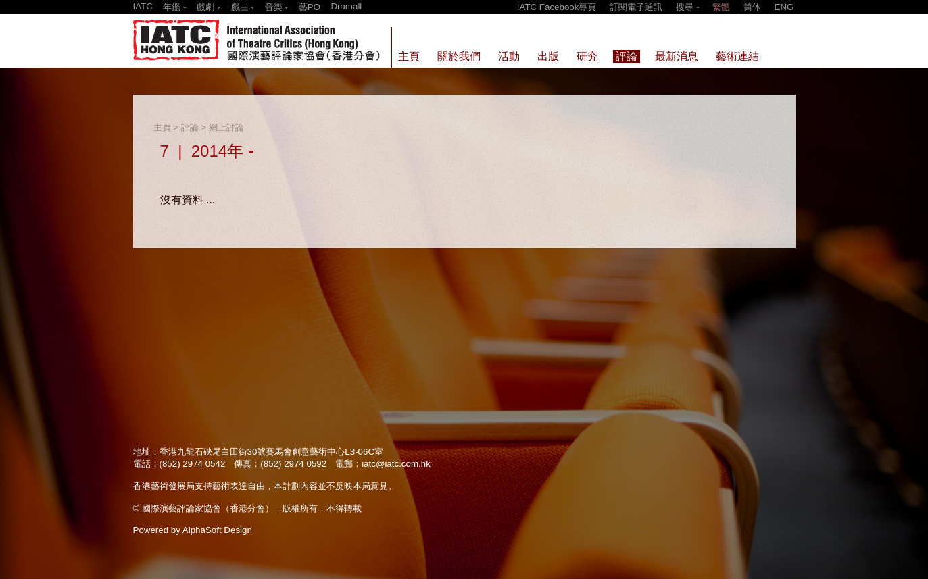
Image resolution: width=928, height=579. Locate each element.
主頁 (162, 127)
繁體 (721, 7)
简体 (752, 7)
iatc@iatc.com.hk (396, 464)
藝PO (309, 7)
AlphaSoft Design (217, 530)
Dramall (346, 6)
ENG (784, 7)
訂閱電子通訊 (636, 7)
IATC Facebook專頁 (557, 7)
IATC (143, 6)
